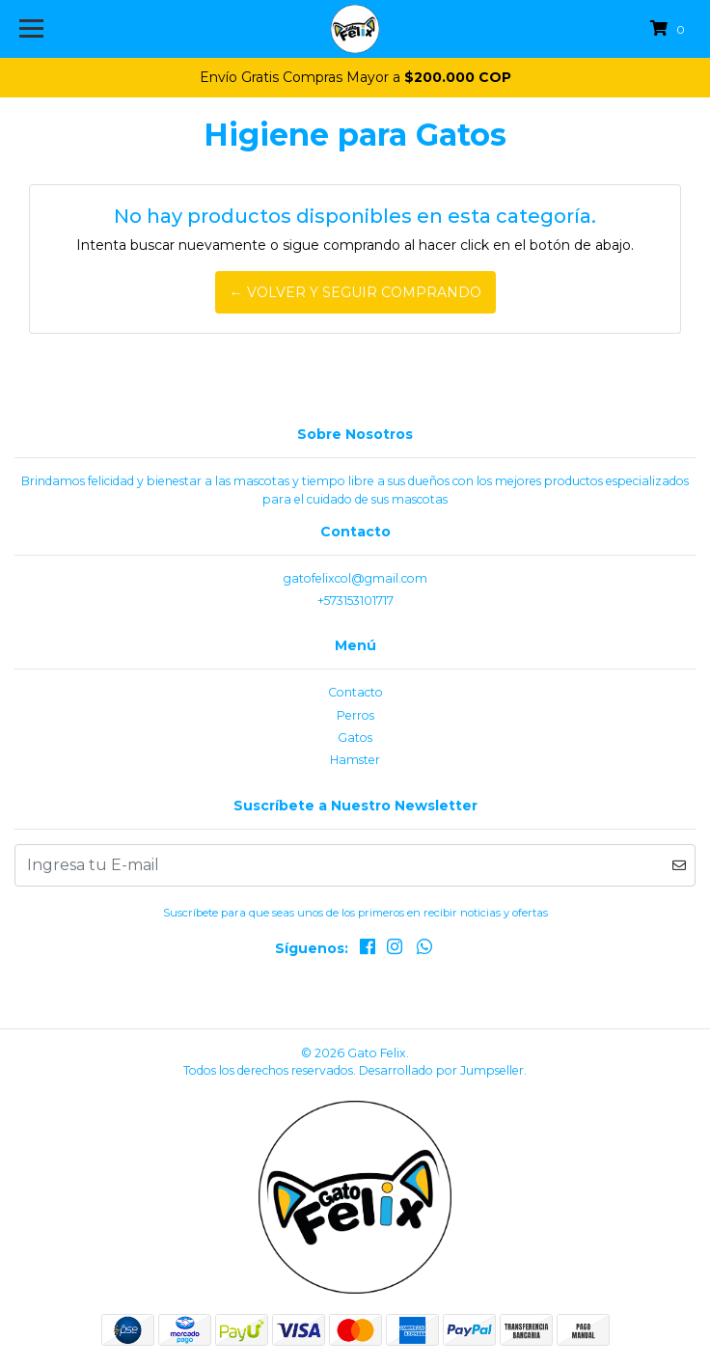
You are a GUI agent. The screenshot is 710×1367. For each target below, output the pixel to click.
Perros (355, 715)
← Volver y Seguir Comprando (355, 292)
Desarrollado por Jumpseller (441, 1070)
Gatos (355, 737)
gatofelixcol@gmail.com (355, 578)
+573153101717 (355, 600)
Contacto (355, 692)
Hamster (355, 759)
